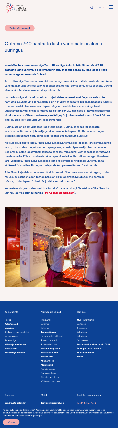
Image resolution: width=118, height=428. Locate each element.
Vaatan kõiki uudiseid (19, 28)
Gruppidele (11, 349)
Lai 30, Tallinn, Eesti (86, 403)
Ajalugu (44, 407)
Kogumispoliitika (48, 373)
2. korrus (45, 324)
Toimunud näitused (49, 345)
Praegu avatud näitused (52, 336)
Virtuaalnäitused (49, 353)
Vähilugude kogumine (51, 381)
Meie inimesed (48, 411)
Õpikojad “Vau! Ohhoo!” (89, 349)
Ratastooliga (10, 340)
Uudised (45, 415)
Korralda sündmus (14, 407)
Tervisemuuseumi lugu (52, 403)
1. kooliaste (82, 328)
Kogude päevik (48, 369)
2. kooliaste (82, 332)
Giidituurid (10, 424)
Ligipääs (9, 328)
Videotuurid (47, 357)
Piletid (8, 320)
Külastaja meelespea (15, 345)
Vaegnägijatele (11, 336)
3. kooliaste (82, 336)
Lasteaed (81, 324)
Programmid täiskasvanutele (19, 415)
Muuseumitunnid (85, 320)
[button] (101, 8)
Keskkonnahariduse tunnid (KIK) (93, 345)
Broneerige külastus (15, 353)
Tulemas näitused (49, 340)
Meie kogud (47, 365)
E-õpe (80, 357)
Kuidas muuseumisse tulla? (17, 332)
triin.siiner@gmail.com (59, 193)
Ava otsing (91, 7)
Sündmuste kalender (15, 403)
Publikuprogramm (50, 349)
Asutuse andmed (49, 419)
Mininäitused (47, 361)
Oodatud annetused (50, 377)
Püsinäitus (46, 320)
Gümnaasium (83, 340)
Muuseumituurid (85, 353)
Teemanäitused (49, 332)
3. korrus (45, 328)
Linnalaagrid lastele (15, 419)
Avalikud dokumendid (52, 424)
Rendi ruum (10, 411)
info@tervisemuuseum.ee (89, 422)
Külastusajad (11, 324)
